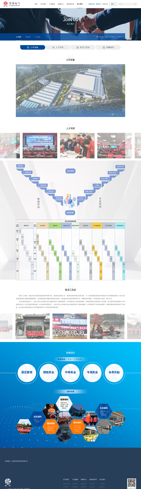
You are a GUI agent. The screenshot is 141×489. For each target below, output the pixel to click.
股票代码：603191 (95, 4)
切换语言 (105, 4)
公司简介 (65, 487)
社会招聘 (37, 37)
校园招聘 (28, 37)
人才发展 (18, 37)
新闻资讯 (83, 483)
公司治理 (92, 483)
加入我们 (80, 4)
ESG (113, 4)
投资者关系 (70, 4)
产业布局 (74, 483)
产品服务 (52, 4)
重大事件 (83, 487)
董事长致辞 (66, 483)
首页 (36, 4)
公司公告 (92, 487)
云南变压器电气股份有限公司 (19, 461)
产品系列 (74, 487)
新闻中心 (61, 4)
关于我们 (43, 4)
